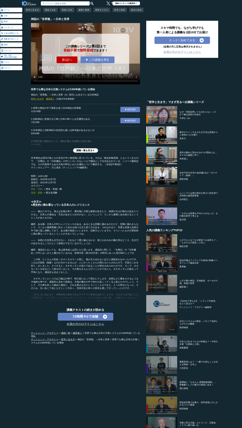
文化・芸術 (36, 192)
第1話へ (67, 59)
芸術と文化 (67, 10)
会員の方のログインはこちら (85, 324)
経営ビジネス (101, 10)
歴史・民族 (36, 189)
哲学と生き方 (32, 10)
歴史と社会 (50, 10)
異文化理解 (51, 192)
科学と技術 (119, 10)
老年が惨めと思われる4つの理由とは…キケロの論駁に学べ (198, 153)
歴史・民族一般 (54, 189)
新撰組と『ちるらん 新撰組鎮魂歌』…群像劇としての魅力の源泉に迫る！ (197, 383)
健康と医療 (84, 10)
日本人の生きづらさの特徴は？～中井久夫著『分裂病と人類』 (198, 342)
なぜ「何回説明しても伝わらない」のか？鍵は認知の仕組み (197, 113)
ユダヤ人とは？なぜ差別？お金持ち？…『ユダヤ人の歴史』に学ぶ (198, 241)
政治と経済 (136, 10)
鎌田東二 (50, 99)
